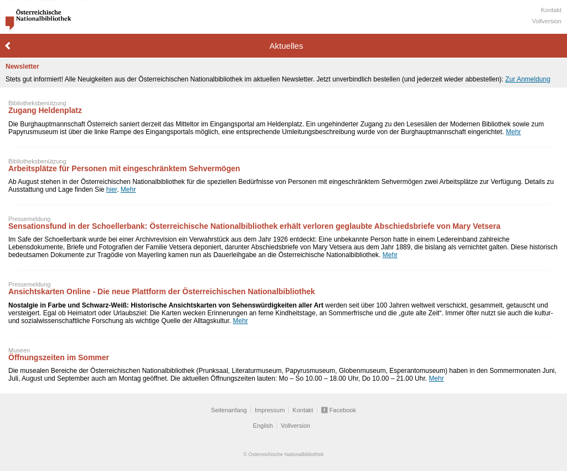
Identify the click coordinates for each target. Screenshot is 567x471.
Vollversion (546, 21)
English (263, 425)
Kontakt (551, 10)
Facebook (342, 410)
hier (111, 189)
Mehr (513, 132)
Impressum (270, 410)
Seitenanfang (229, 410)
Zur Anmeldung (527, 79)
